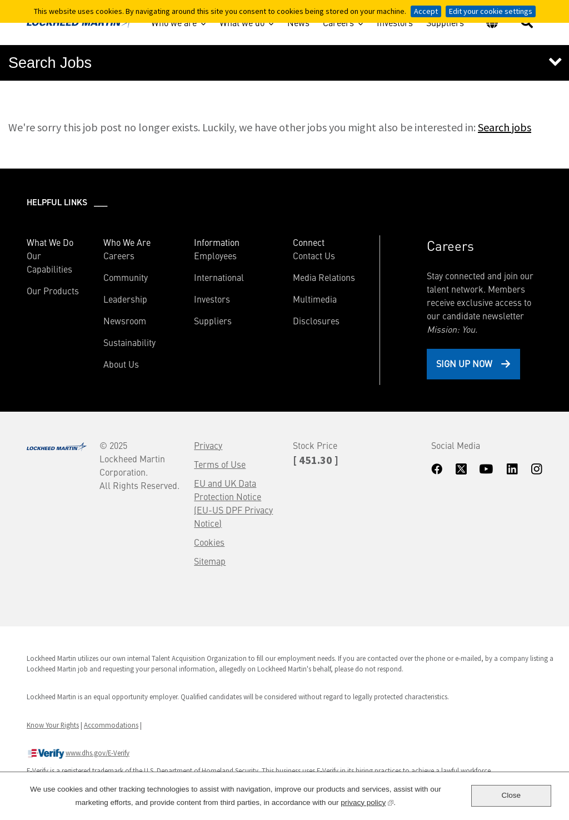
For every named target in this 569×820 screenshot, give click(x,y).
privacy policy (367, 801)
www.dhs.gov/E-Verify (78, 754)
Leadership (125, 299)
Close (511, 795)
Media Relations (324, 277)
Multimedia (315, 299)
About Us (121, 364)
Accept (426, 11)
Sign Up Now (464, 363)
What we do (241, 22)
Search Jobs (50, 63)
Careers (338, 22)
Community (125, 277)
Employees (215, 255)
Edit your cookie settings (490, 11)
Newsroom (124, 320)
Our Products (53, 290)
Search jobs (504, 127)
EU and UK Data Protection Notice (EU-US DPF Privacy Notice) (233, 503)
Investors (395, 24)
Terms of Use (220, 464)
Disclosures (316, 320)
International (219, 277)
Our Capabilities (49, 262)
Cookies (209, 542)
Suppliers (445, 24)
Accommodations (111, 724)
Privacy (208, 445)
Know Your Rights (53, 724)
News (298, 24)
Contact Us (314, 255)
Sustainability (129, 342)
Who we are (174, 22)
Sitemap (210, 561)
